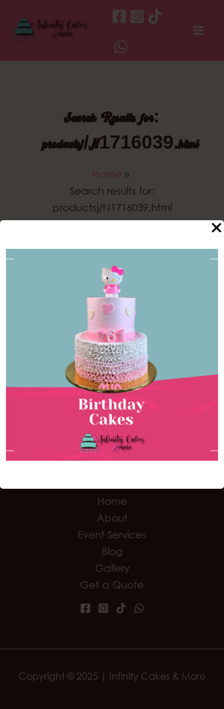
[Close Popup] (216, 228)
